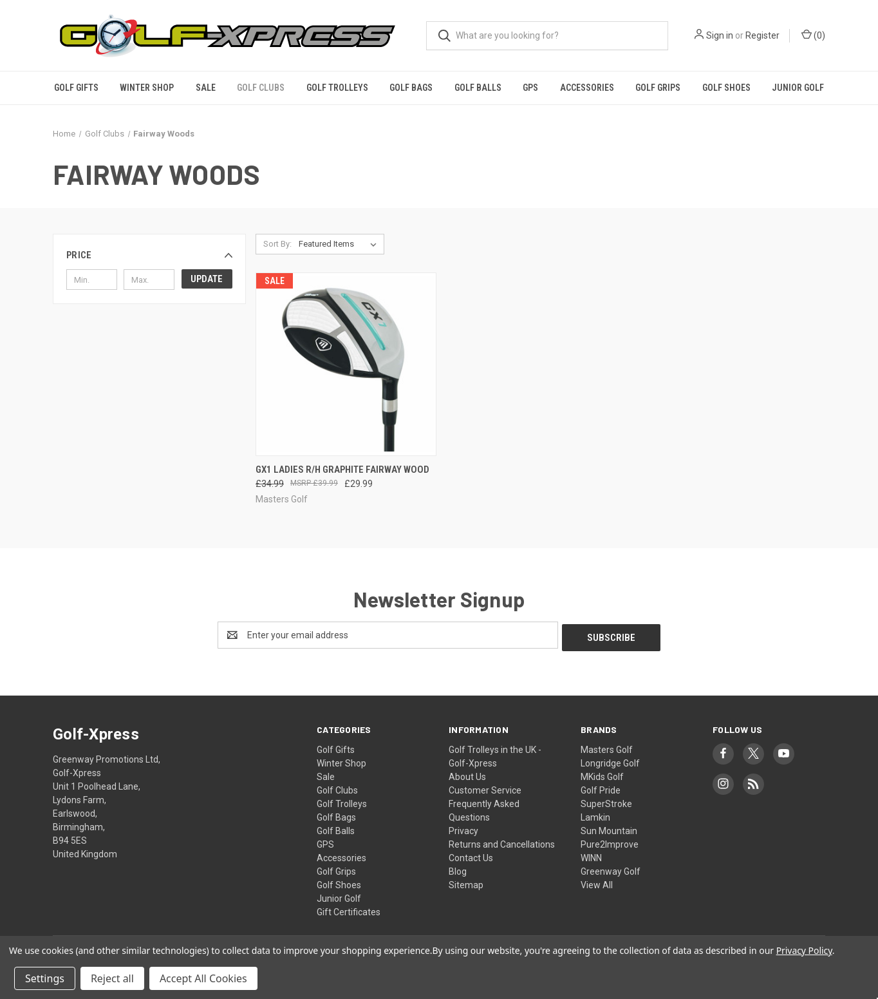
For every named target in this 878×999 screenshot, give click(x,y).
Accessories (587, 87)
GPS (530, 87)
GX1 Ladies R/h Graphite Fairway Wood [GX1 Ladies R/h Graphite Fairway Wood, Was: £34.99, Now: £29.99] (342, 469)
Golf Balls (477, 87)
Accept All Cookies (203, 978)
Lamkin (595, 815)
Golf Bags (411, 87)
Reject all (112, 978)
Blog (458, 869)
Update (207, 279)
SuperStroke (606, 801)
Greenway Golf (610, 869)
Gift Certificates (348, 909)
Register (762, 35)
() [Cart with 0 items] (813, 35)
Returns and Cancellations (502, 842)
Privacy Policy (804, 950)
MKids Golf (602, 774)
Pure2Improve (610, 842)
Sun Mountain (609, 828)
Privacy (463, 828)
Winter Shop (147, 87)
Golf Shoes (726, 87)
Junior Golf (798, 87)
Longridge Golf (610, 761)
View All (597, 882)
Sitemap (466, 882)
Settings (44, 978)
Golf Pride (601, 788)
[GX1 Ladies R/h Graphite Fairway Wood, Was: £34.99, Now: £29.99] (346, 364)
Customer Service (485, 788)
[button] (149, 255)
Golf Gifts (76, 87)
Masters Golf (607, 747)
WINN (591, 855)
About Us (467, 774)
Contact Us (471, 855)
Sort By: (277, 244)
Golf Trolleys (337, 87)
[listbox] (340, 244)
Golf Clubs (261, 87)
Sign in (719, 35)
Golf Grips (657, 87)
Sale (206, 87)
